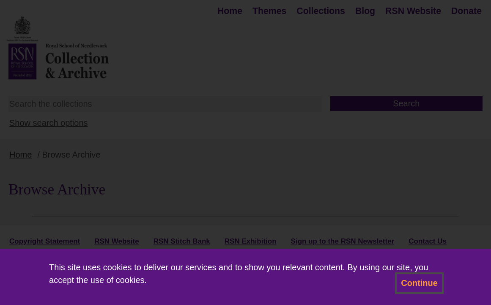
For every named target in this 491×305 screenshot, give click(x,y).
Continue (419, 283)
